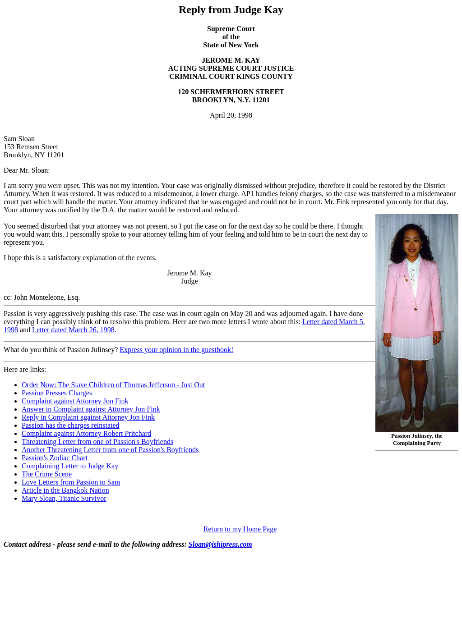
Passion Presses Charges (57, 393)
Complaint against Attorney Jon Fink (75, 401)
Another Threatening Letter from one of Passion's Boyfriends (110, 449)
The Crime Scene (47, 474)
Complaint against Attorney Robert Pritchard (86, 433)
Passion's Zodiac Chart (55, 458)
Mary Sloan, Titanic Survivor (64, 498)
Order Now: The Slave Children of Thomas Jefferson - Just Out (113, 385)
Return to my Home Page (240, 529)
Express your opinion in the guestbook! (176, 349)
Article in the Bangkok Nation (65, 490)
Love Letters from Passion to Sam (71, 482)
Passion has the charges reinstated (71, 425)
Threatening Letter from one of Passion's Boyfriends (97, 441)
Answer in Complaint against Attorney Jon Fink (91, 409)
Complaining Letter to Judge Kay (70, 466)
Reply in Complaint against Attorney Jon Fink (88, 417)
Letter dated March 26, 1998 (73, 330)
